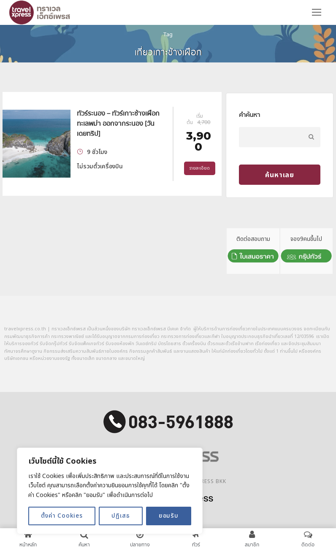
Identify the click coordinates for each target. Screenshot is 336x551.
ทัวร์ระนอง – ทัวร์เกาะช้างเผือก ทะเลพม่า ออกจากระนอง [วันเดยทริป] (118, 123)
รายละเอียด (200, 168)
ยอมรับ (169, 515)
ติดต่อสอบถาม (253, 250)
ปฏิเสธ (120, 515)
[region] (110, 491)
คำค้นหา (249, 114)
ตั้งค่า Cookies (62, 515)
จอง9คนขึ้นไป (306, 250)
